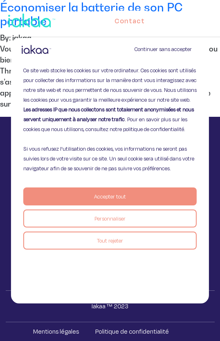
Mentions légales (56, 331)
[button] (212, 19)
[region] (110, 170)
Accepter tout (110, 196)
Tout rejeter (110, 240)
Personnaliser (110, 218)
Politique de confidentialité (132, 331)
